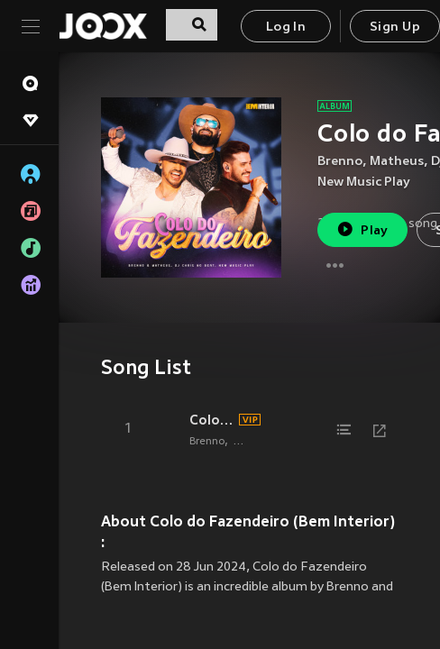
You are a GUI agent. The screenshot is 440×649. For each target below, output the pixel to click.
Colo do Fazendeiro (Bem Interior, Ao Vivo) (211, 420)
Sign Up (395, 27)
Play (362, 229)
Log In (286, 27)
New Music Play (363, 182)
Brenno (339, 162)
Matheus (397, 162)
